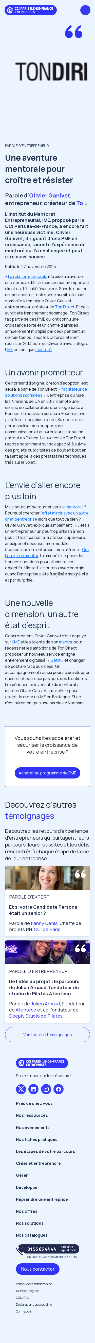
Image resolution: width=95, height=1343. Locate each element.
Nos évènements (33, 1127)
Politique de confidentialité (34, 1284)
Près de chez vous (34, 1103)
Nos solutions (30, 1223)
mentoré (43, 349)
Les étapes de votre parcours (45, 1151)
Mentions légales (27, 1291)
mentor (66, 642)
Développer (27, 1187)
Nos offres (26, 1211)
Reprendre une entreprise (42, 1199)
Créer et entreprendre (38, 1163)
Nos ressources (32, 1115)
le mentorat (72, 507)
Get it (55, 660)
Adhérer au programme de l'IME (47, 773)
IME (10, 349)
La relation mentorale (27, 276)
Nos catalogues (32, 1235)
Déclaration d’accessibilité (34, 1304)
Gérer (22, 1175)
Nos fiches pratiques (37, 1139)
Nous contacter (37, 1269)
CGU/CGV (22, 1298)
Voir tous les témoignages (47, 1034)
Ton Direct (64, 307)
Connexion (23, 1311)
